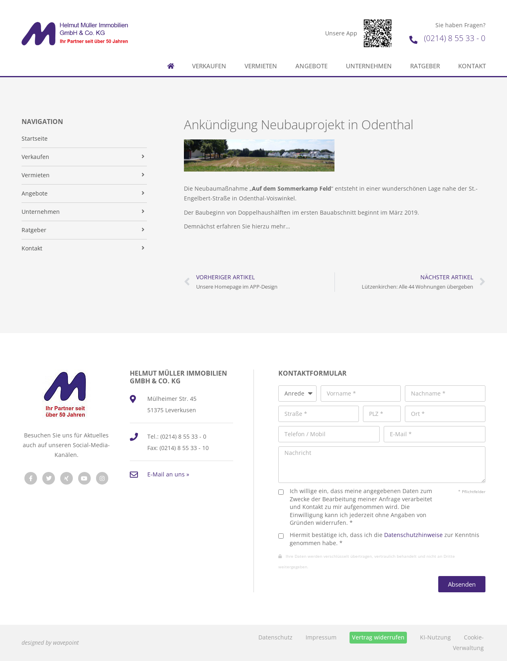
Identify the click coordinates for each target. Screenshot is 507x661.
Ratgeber (425, 66)
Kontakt (472, 66)
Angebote (311, 66)
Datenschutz (275, 637)
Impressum (321, 637)
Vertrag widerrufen (378, 637)
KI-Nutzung (435, 637)
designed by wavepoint (50, 642)
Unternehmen (369, 66)
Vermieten (261, 66)
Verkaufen (209, 66)
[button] (18, 643)
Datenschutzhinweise (413, 535)
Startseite (35, 138)
